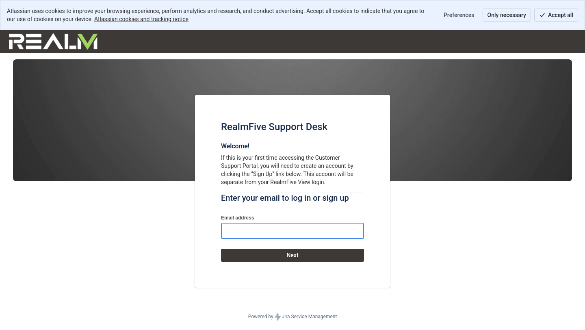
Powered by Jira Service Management (292, 317)
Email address (237, 218)
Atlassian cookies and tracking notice (141, 19)
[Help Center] (53, 41)
